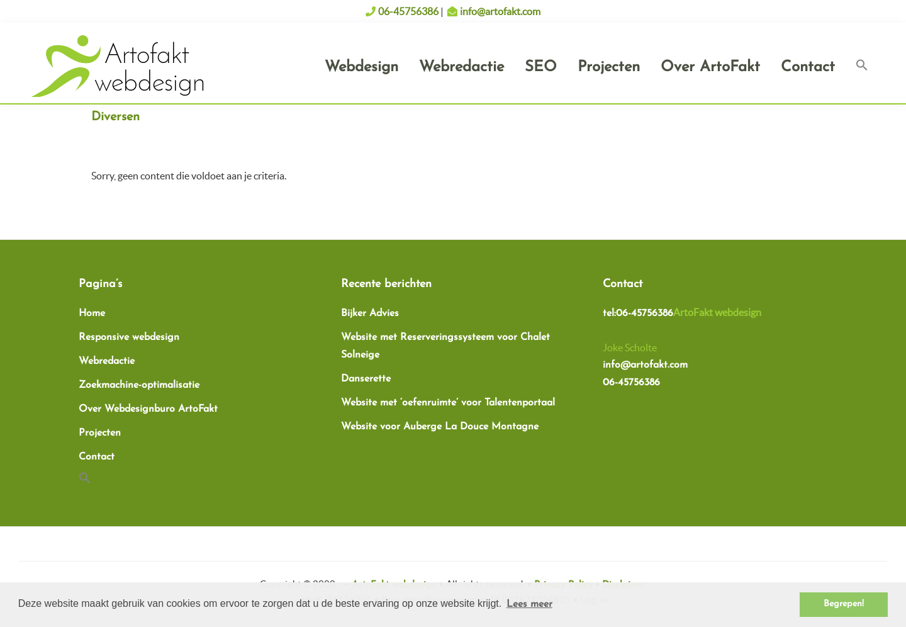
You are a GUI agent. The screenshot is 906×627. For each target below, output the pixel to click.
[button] (862, 66)
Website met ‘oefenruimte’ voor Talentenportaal (448, 403)
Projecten (100, 433)
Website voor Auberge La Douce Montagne (440, 427)
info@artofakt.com (500, 11)
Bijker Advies (370, 313)
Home (92, 313)
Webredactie (107, 361)
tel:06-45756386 (638, 313)
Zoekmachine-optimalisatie (139, 385)
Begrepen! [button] (844, 604)
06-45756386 (408, 11)
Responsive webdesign (129, 337)
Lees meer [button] (529, 604)
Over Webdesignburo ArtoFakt (148, 409)
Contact (97, 457)
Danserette (366, 379)
